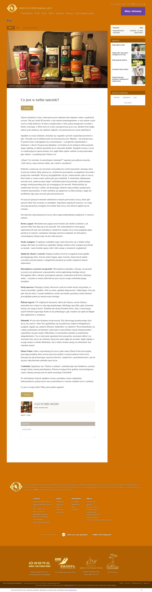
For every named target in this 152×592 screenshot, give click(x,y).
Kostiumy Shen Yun (93, 509)
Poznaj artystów (38, 519)
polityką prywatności (68, 585)
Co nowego (75, 502)
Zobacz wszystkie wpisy (41, 407)
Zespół (37, 13)
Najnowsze (60, 13)
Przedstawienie (27, 13)
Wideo (51, 13)
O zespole (36, 498)
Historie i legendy (92, 517)
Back (10, 27)
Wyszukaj (135, 4)
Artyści (44, 13)
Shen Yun (59, 504)
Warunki (127, 583)
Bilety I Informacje (133, 11)
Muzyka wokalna (92, 507)
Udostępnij (27, 108)
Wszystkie (117, 97)
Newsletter (118, 4)
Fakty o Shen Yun (38, 511)
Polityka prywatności (136, 583)
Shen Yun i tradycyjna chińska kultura (98, 520)
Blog (17, 27)
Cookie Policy (72, 590)
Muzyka (89, 504)
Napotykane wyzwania (40, 514)
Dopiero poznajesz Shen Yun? (43, 502)
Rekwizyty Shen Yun (93, 515)
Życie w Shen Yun (39, 509)
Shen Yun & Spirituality (40, 517)
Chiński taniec (91, 502)
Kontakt (129, 4)
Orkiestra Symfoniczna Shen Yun (42, 505)
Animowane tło (91, 512)
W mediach (60, 512)
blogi (73, 507)
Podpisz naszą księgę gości (101, 534)
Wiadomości (126, 97)
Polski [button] (142, 4)
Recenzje (69, 13)
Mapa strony (146, 583)
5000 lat (124, 4)
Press (112, 4)
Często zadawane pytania (84, 13)
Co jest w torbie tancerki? (29, 27)
